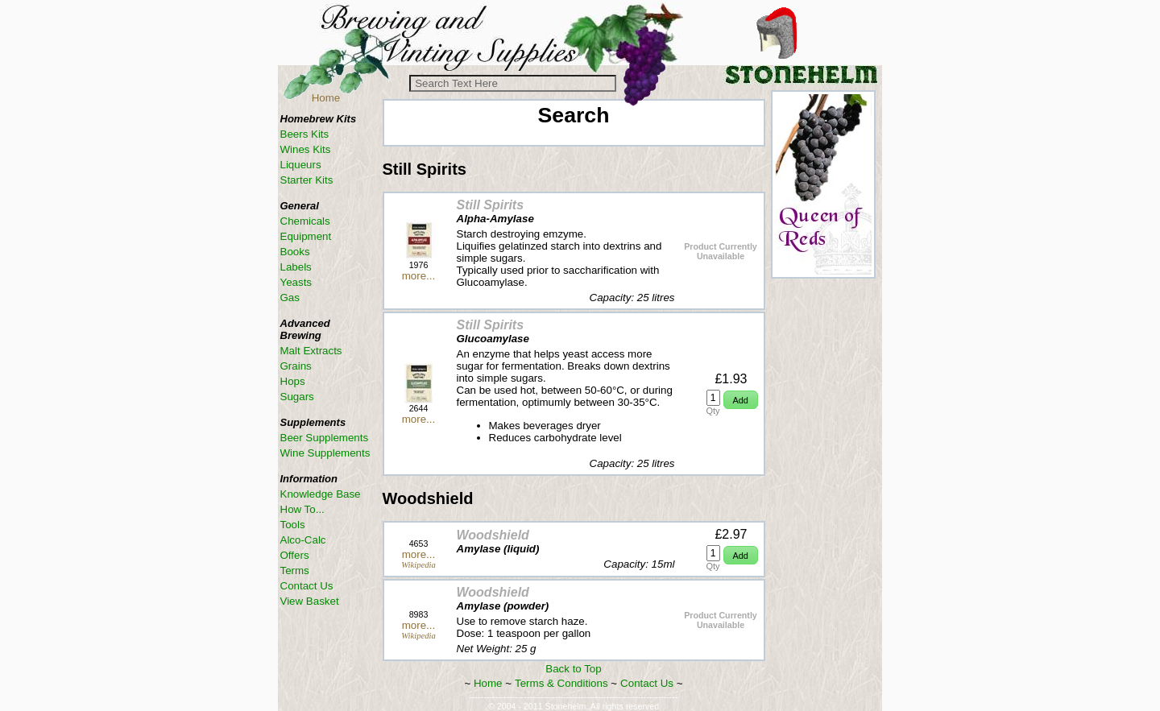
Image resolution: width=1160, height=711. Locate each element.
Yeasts (296, 282)
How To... (302, 509)
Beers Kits (304, 134)
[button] (740, 400)
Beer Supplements (324, 438)
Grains (296, 366)
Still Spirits (490, 205)
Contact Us (646, 683)
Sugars (297, 397)
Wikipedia (418, 564)
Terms (294, 570)
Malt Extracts (311, 351)
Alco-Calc (303, 540)
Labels (296, 267)
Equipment (306, 236)
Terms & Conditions (561, 683)
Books (295, 252)
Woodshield (493, 535)
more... (418, 276)
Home (326, 98)
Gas (290, 297)
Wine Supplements (325, 453)
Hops (292, 381)
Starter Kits (307, 180)
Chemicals (305, 221)
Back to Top (573, 669)
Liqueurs (300, 165)
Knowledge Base (320, 494)
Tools (292, 525)
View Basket (309, 601)
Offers (294, 555)
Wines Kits (305, 149)
